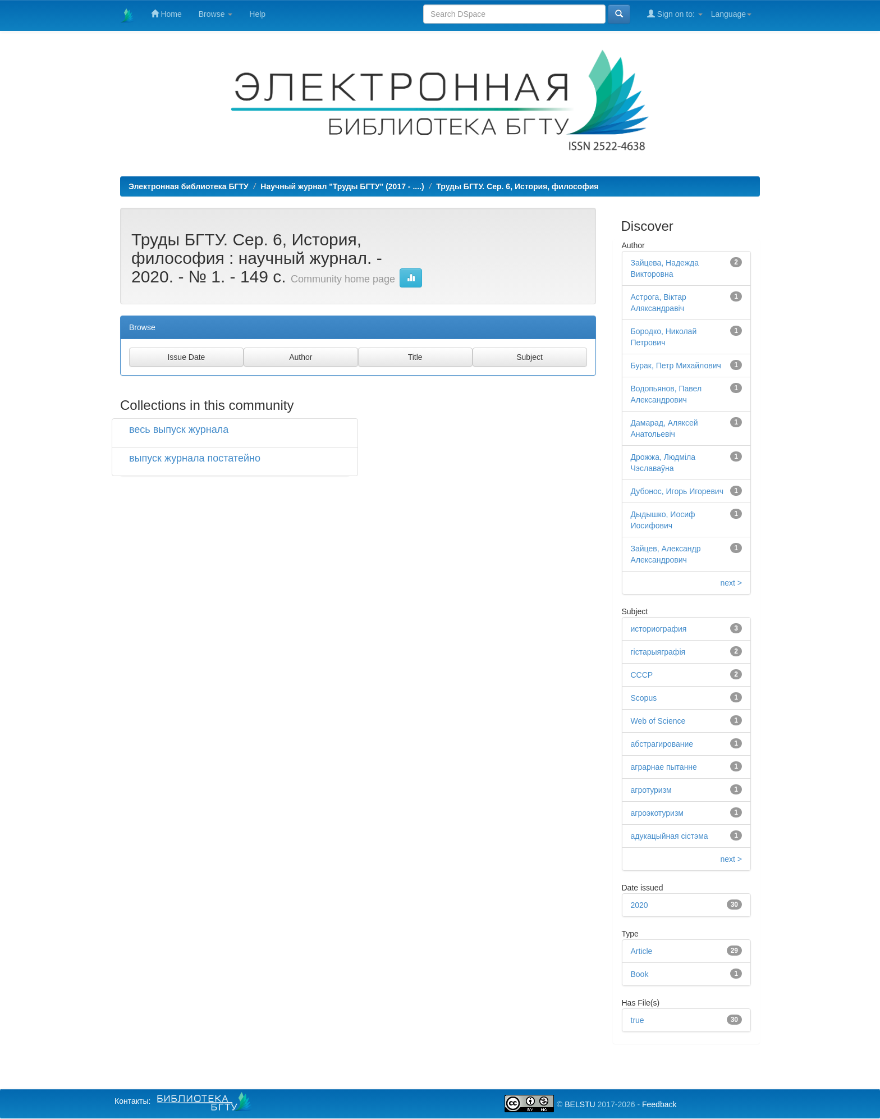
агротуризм (651, 789)
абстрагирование (662, 743)
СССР (642, 674)
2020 (639, 905)
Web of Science (658, 720)
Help (257, 14)
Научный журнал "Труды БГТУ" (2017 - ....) (342, 186)
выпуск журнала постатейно (194, 458)
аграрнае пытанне (664, 766)
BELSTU (580, 1104)
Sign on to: (675, 14)
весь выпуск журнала (178, 429)
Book (640, 974)
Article (642, 951)
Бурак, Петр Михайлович (676, 365)
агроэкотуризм (657, 813)
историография (659, 628)
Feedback (659, 1104)
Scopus (644, 697)
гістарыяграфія (658, 651)
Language (731, 14)
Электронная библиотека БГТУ (189, 186)
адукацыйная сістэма (669, 836)
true (637, 1020)
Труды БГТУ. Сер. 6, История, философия (517, 186)
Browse (216, 14)
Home (166, 14)
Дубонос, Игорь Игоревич (677, 491)
